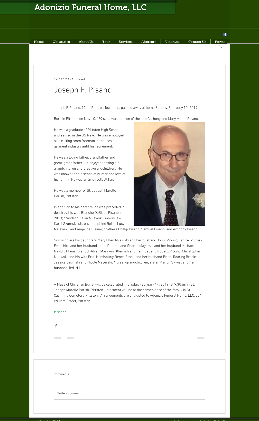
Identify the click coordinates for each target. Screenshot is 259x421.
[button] (220, 46)
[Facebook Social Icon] (225, 34)
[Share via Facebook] (56, 326)
